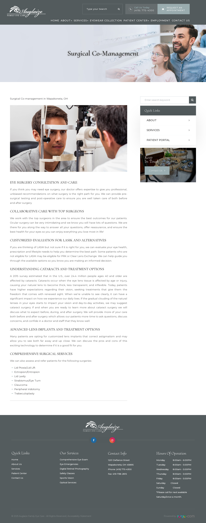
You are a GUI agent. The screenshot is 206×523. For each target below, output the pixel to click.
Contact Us (181, 20)
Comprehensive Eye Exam (74, 459)
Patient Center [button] (136, 20)
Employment (160, 20)
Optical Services (68, 482)
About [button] (66, 20)
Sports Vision (67, 478)
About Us (16, 465)
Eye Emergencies (69, 464)
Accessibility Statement (79, 516)
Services (153, 130)
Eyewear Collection (106, 20)
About (152, 120)
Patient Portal (158, 140)
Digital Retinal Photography (74, 469)
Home (55, 20)
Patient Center (19, 474)
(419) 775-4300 (124, 469)
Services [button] (81, 20)
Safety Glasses (67, 473)
